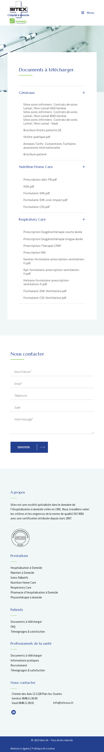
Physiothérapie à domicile (26, 597)
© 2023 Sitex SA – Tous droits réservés (52, 740)
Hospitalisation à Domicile (26, 568)
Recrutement (18, 665)
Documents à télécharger (26, 622)
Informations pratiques (24, 660)
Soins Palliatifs (19, 577)
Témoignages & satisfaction (27, 631)
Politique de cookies (43, 748)
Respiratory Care (20, 587)
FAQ (12, 626)
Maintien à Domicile (22, 573)
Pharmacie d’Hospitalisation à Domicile (34, 592)
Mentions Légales (20, 748)
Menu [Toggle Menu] (87, 13)
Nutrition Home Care (23, 582)
